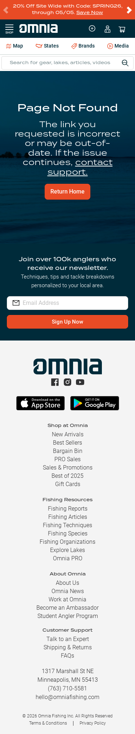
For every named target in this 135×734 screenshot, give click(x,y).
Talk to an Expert (67, 639)
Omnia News (67, 591)
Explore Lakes (67, 550)
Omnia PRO (67, 558)
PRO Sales (67, 459)
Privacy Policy (93, 723)
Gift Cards (67, 484)
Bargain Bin (67, 451)
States (47, 46)
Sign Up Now (67, 322)
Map (14, 46)
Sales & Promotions (68, 467)
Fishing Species (67, 533)
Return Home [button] (67, 191)
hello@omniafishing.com (67, 697)
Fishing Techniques (67, 525)
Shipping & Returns (68, 647)
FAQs (67, 655)
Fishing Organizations (67, 541)
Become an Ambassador (67, 607)
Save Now (89, 12)
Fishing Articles (67, 516)
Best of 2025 (67, 475)
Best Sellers (67, 442)
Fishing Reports (67, 508)
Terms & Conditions (48, 723)
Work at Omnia (67, 599)
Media (118, 46)
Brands (83, 46)
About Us (67, 582)
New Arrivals (68, 434)
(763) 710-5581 (67, 688)
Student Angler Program (67, 616)
